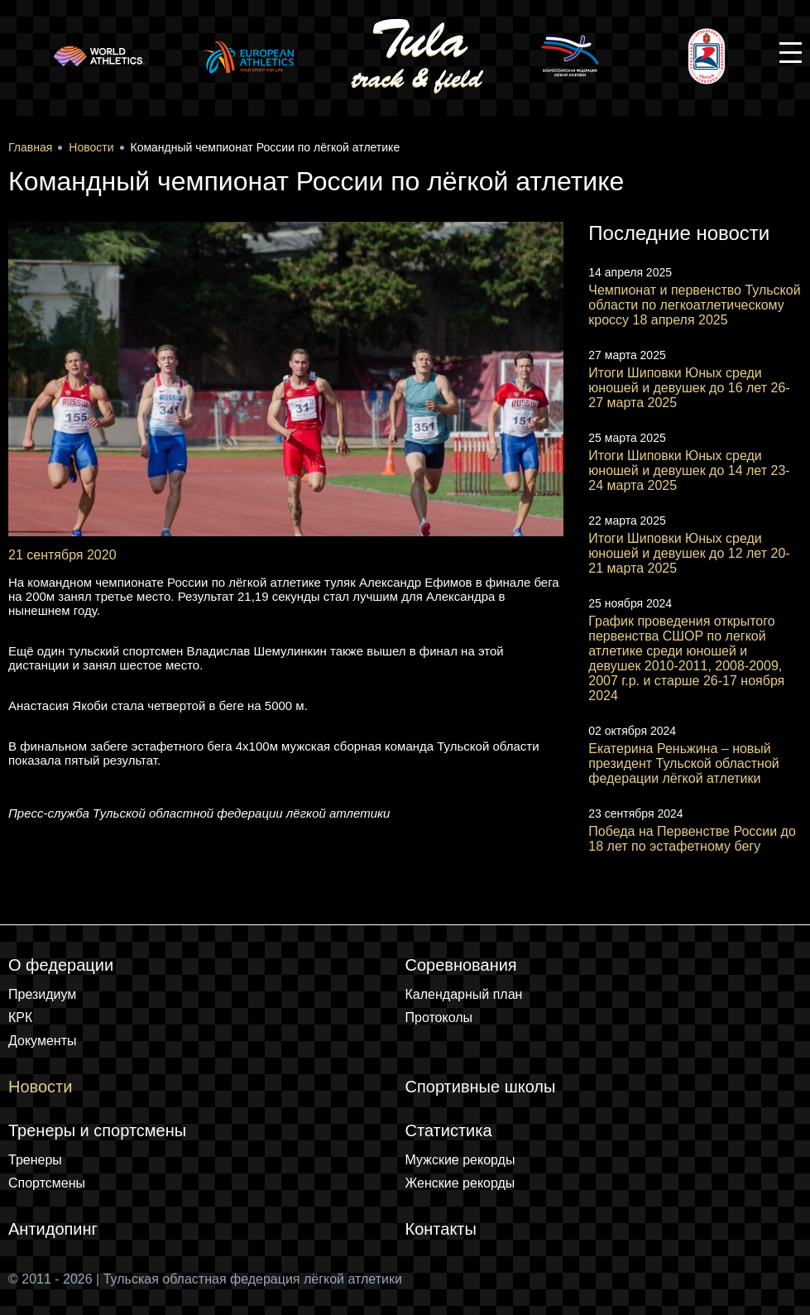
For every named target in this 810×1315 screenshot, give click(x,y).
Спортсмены (46, 1183)
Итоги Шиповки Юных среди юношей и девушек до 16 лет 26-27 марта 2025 (688, 388)
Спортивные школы (480, 1086)
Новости (40, 1086)
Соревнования (461, 965)
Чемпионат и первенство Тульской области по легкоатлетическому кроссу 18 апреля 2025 (694, 305)
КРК (20, 1017)
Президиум (42, 994)
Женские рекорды (460, 1183)
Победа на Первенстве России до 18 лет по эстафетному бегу (692, 838)
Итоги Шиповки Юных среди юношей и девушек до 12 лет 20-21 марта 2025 (688, 553)
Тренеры (35, 1160)
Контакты (441, 1229)
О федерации (60, 965)
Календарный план (464, 994)
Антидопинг (53, 1229)
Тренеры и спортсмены (97, 1130)
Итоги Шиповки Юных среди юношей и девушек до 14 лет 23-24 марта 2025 (688, 470)
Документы (42, 1041)
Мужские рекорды (460, 1160)
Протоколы (439, 1017)
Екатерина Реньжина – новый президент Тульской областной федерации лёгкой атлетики (683, 763)
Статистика (448, 1130)
